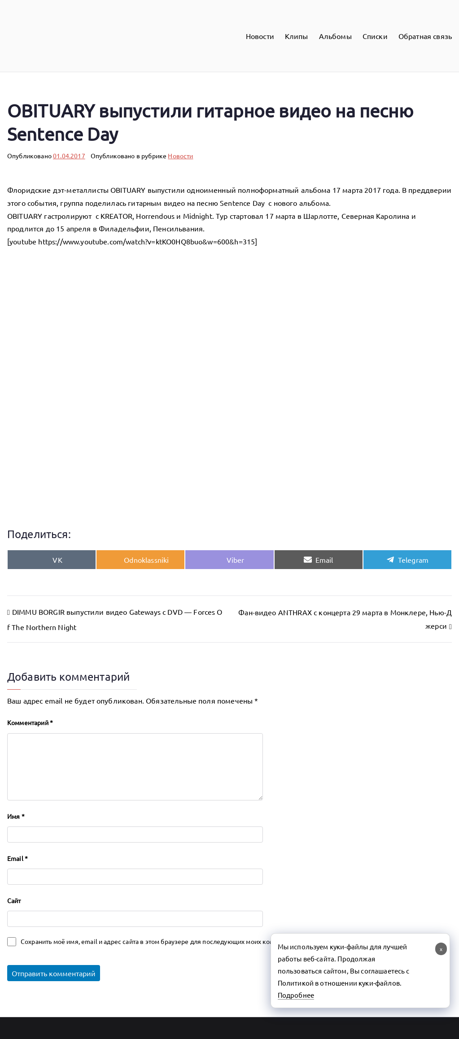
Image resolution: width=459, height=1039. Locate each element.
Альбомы (335, 35)
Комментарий (30, 722)
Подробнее (296, 995)
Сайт (14, 900)
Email (17, 858)
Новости (260, 35)
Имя (16, 816)
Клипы (296, 35)
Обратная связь (425, 35)
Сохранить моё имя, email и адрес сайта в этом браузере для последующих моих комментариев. (164, 941)
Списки (375, 35)
